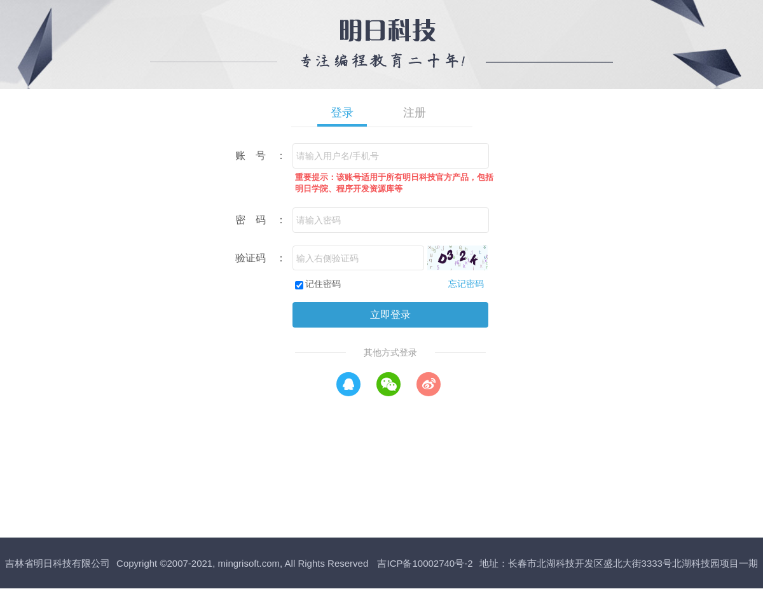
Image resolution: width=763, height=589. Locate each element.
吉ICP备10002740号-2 (424, 563)
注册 (414, 112)
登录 (342, 112)
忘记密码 (466, 284)
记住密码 (323, 284)
